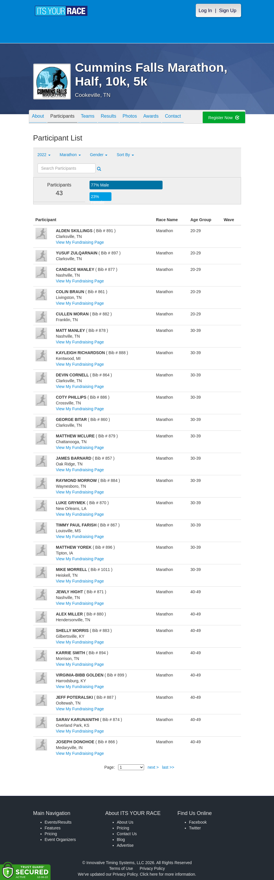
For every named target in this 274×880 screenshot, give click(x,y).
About (38, 117)
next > (153, 767)
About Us (125, 822)
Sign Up (227, 10)
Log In (205, 10)
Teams (87, 117)
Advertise (125, 845)
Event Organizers (60, 839)
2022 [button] (44, 154)
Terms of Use (121, 868)
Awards (151, 117)
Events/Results (58, 822)
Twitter (195, 828)
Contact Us (127, 833)
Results (108, 117)
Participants (62, 117)
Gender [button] (99, 154)
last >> (168, 767)
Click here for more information (167, 874)
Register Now (223, 117)
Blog (121, 839)
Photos (129, 117)
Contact (173, 117)
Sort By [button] (125, 154)
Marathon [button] (70, 154)
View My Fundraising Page (80, 242)
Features (53, 828)
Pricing (51, 833)
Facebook (198, 822)
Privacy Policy (152, 868)
